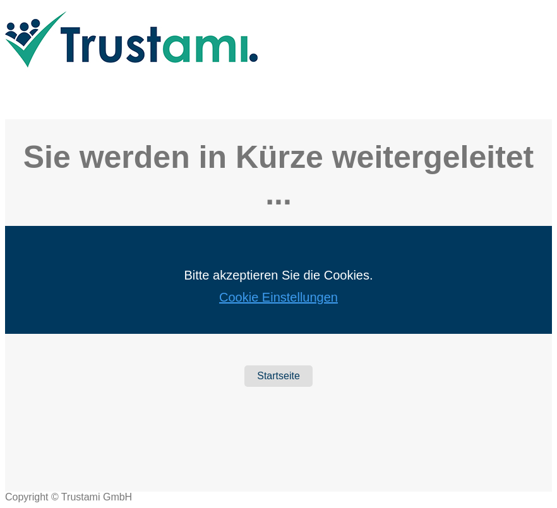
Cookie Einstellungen (278, 297)
